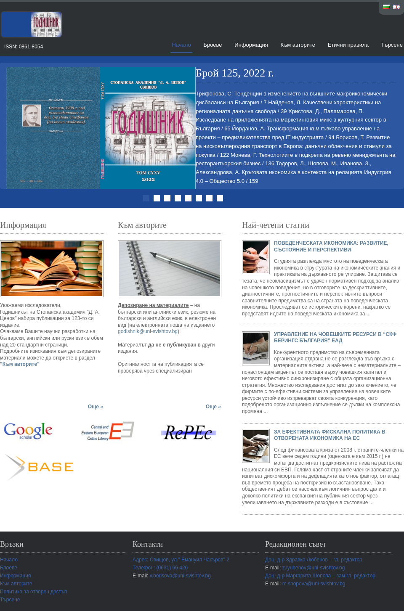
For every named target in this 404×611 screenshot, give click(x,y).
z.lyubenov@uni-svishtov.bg (313, 568)
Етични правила (348, 45)
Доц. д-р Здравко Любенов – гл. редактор (313, 560)
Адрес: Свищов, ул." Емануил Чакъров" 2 (181, 560)
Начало (181, 45)
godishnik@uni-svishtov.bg (148, 331)
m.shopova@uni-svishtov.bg (314, 584)
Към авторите (297, 45)
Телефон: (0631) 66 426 (160, 568)
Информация (251, 45)
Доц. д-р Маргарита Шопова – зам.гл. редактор (320, 576)
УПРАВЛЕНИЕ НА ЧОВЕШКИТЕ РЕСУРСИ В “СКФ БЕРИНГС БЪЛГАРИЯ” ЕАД (335, 337)
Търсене (392, 45)
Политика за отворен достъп (33, 592)
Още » (95, 407)
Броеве (212, 45)
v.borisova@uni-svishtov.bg (180, 576)
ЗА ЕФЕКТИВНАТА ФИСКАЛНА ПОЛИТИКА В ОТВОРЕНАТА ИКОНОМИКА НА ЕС (329, 435)
